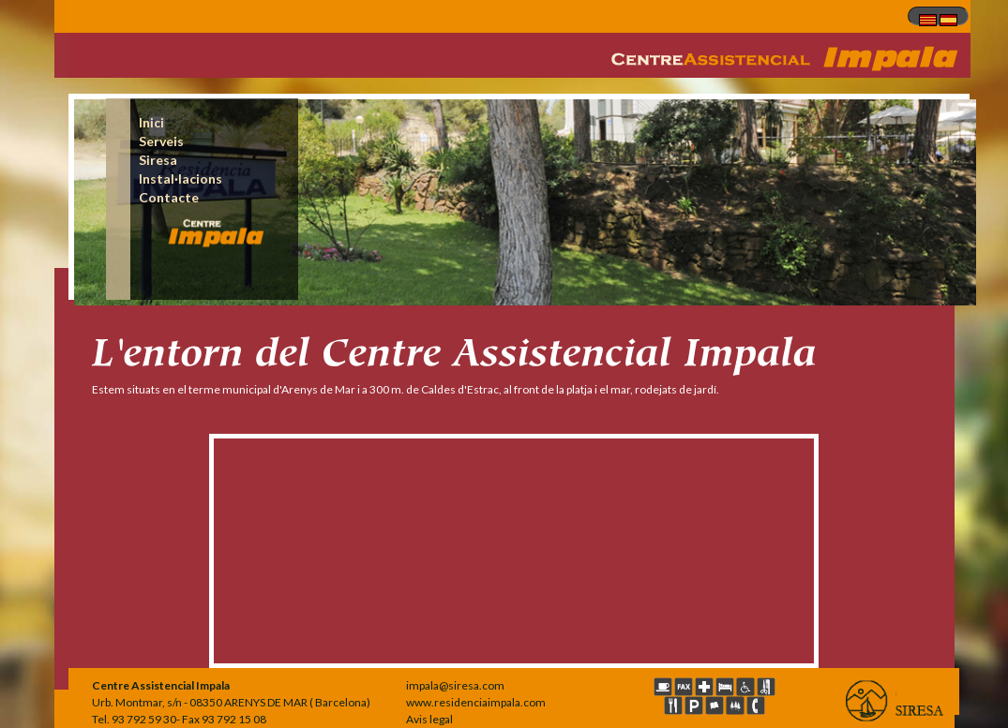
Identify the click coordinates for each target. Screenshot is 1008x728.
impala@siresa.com (455, 685)
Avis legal (429, 719)
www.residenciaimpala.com (476, 702)
